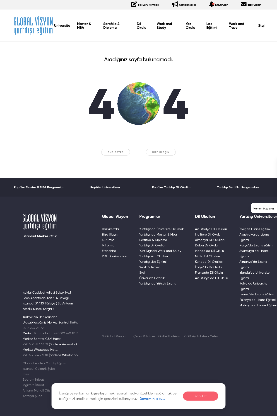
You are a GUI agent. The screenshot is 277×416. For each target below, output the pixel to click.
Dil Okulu (141, 26)
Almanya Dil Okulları (209, 240)
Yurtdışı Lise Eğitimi (152, 262)
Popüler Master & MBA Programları (39, 187)
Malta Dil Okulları (207, 256)
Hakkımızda (110, 229)
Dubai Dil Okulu (206, 245)
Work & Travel (149, 267)
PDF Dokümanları (114, 256)
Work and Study (164, 26)
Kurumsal (108, 240)
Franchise (109, 251)
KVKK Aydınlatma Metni (201, 336)
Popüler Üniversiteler (105, 187)
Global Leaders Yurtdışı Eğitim (44, 363)
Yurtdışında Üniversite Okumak (161, 229)
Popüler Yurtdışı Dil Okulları (171, 187)
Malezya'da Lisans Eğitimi (258, 305)
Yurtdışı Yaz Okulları (153, 256)
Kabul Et (201, 396)
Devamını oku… (152, 398)
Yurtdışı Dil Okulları (152, 245)
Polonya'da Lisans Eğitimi (257, 300)
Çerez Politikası (144, 336)
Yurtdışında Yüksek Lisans (157, 283)
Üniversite (62, 26)
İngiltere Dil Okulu (208, 234)
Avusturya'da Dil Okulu (211, 278)
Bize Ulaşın (160, 152)
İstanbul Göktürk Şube (39, 369)
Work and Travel (236, 26)
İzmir (26, 374)
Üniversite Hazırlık (152, 278)
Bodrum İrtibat (33, 379)
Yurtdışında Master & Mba (158, 234)
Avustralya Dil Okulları (211, 229)
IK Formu (108, 245)
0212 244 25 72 (33, 328)
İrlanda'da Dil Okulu (209, 251)
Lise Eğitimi (211, 26)
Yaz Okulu (190, 26)
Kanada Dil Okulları (209, 262)
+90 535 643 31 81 (35, 355)
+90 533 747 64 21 (35, 344)
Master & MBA (84, 26)
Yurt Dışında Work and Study (160, 251)
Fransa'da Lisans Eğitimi (256, 294)
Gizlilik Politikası (169, 336)
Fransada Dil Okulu (209, 272)
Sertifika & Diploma (111, 26)
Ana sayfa (116, 152)
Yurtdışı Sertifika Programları (238, 187)
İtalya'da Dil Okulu (208, 267)
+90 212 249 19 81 (66, 333)
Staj (261, 26)
